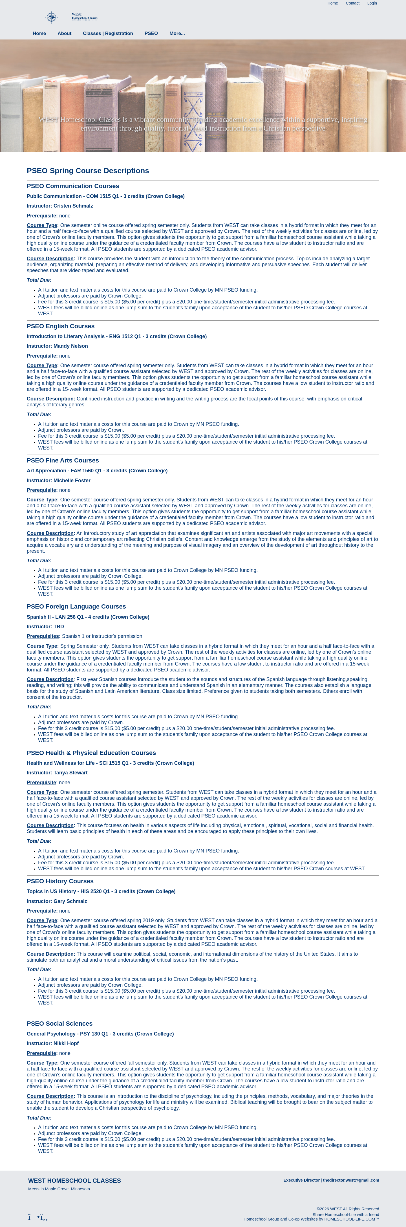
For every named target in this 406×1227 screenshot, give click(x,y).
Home (39, 33)
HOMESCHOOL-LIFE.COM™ (351, 1219)
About (64, 33)
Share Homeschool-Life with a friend (346, 1214)
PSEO (151, 33)
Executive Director (302, 1180)
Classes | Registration (108, 33)
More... (177, 33)
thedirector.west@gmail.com (351, 1180)
